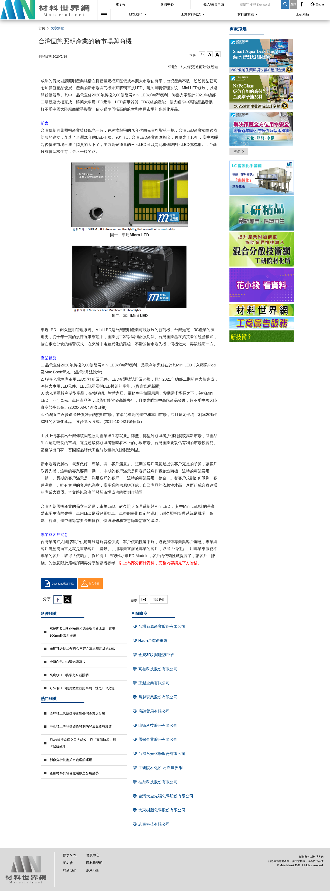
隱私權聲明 (94, 863)
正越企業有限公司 (151, 683)
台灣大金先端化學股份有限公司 (162, 796)
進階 (293, 4)
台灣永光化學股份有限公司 (158, 753)
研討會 (68, 863)
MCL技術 (136, 14)
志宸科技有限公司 (151, 824)
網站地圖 (92, 870)
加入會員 (90, 583)
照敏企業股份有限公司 (155, 739)
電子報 (121, 4)
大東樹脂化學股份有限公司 (158, 810)
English (318, 4)
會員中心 (167, 4)
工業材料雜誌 (191, 14)
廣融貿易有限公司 (151, 711)
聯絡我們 (159, 599)
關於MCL (70, 855)
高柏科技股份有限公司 (155, 669)
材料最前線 (246, 14)
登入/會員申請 (213, 4)
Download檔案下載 (59, 583)
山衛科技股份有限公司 (155, 725)
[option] (261, 178)
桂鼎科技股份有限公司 (155, 782)
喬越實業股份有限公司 (155, 697)
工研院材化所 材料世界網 (157, 768)
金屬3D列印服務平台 (153, 655)
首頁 (42, 28)
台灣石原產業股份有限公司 (158, 626)
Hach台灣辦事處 (150, 640)
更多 (239, 151)
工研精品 (302, 14)
